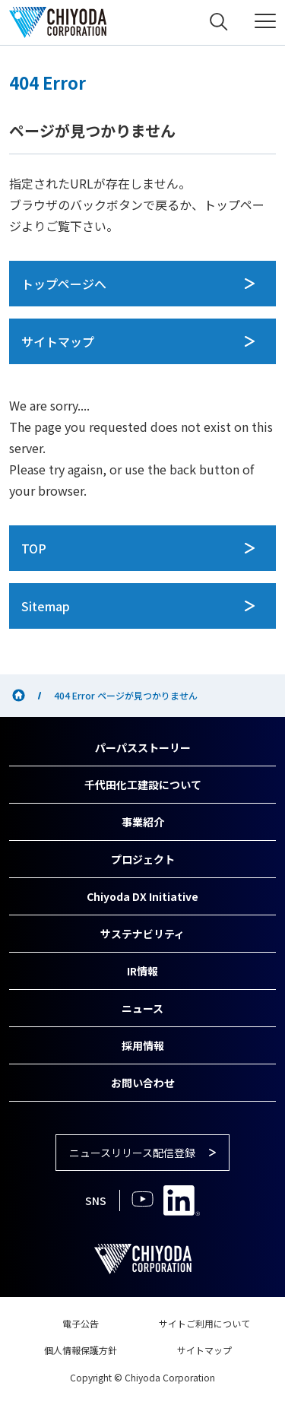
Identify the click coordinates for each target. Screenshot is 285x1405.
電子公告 (80, 1323)
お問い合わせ (143, 1082)
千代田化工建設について (142, 784)
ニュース (142, 1008)
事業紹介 (143, 821)
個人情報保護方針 (80, 1349)
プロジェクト (143, 859)
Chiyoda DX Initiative (142, 896)
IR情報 (142, 970)
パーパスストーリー (143, 747)
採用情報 (143, 1045)
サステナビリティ (142, 933)
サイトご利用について (204, 1323)
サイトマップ (204, 1349)
